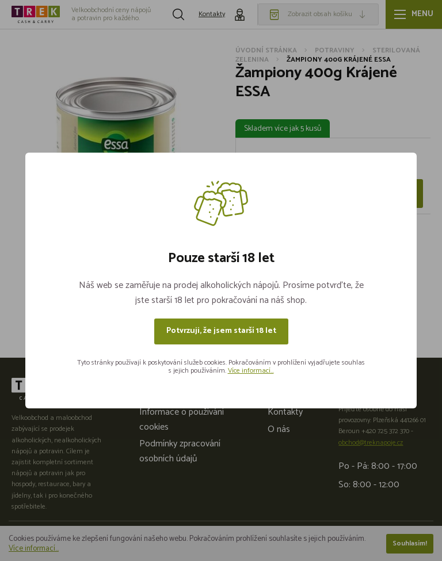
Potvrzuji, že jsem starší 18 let (221, 331)
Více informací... (251, 370)
